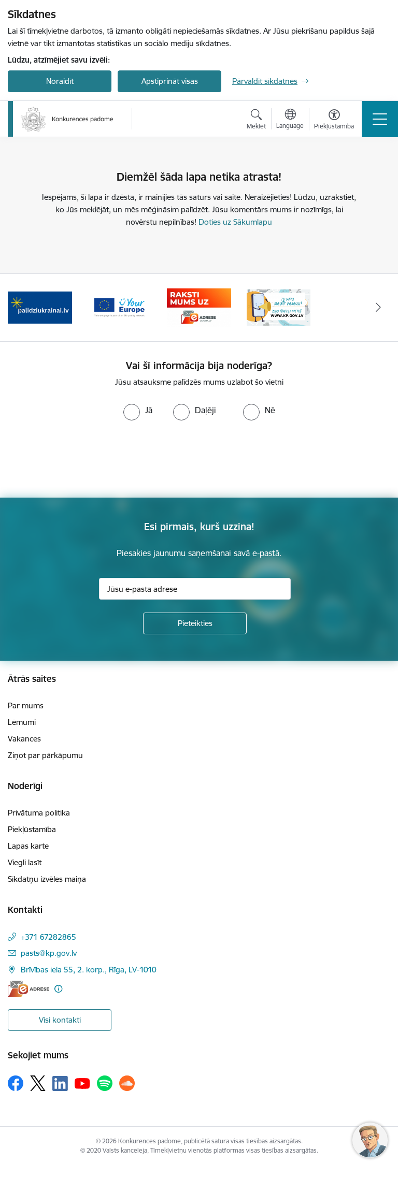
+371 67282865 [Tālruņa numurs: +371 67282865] (48, 937)
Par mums (26, 705)
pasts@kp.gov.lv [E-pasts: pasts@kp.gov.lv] (49, 953)
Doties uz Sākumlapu (235, 222)
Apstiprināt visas (169, 81)
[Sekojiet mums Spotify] (104, 1083)
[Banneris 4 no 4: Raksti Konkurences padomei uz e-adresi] (199, 307)
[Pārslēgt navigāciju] (380, 119)
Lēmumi (22, 722)
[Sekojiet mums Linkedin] (60, 1084)
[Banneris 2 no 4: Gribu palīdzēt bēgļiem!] (40, 307)
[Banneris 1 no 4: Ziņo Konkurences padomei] (279, 307)
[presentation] (86, 459)
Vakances (24, 739)
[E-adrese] (28, 988)
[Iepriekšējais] (20, 307)
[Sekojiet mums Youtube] (82, 1082)
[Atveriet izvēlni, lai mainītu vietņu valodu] (290, 120)
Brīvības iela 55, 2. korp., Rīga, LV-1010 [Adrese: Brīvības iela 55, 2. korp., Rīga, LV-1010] (89, 969)
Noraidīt (60, 81)
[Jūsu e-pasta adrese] (195, 589)
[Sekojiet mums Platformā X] (38, 1083)
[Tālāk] (378, 307)
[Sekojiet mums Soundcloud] (127, 1083)
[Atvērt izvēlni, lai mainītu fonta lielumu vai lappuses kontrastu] (334, 120)
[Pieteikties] (195, 623)
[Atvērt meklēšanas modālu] (256, 120)
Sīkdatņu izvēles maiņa (47, 879)
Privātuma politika (39, 813)
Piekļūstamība (32, 829)
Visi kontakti (60, 1020)
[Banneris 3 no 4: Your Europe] (120, 307)
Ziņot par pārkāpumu (45, 755)
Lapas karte (28, 846)
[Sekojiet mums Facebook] (15, 1083)
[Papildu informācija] (58, 989)
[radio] (137, 410)
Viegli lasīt (24, 862)
